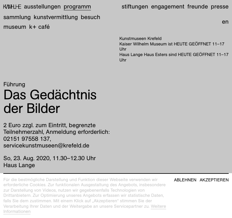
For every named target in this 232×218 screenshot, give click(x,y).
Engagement (167, 6)
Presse (220, 6)
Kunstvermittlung (56, 17)
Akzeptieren (214, 180)
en (225, 21)
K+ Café (39, 27)
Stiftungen (135, 6)
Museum (14, 27)
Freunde (197, 6)
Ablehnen (185, 180)
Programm (77, 6)
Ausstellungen (42, 6)
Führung (14, 84)
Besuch (90, 17)
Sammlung (17, 17)
